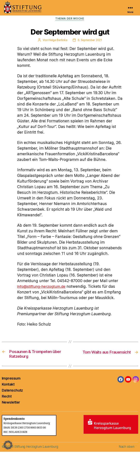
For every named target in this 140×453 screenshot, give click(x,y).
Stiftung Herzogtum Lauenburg (37, 448)
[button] (8, 445)
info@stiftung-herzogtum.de (43, 286)
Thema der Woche (70, 19)
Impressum (11, 379)
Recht (6, 397)
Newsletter (11, 403)
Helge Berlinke (57, 40)
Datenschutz (12, 391)
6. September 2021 (90, 40)
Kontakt (8, 385)
